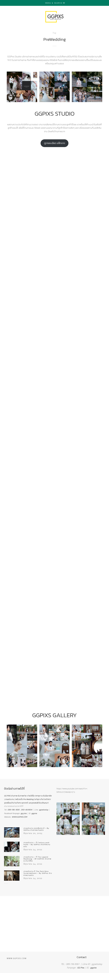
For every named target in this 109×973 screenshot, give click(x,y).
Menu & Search (55, 3)
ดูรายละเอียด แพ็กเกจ (54, 143)
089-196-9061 (13, 809)
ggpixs (34, 813)
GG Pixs (80, 967)
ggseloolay (43, 809)
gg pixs (24, 813)
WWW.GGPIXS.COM (19, 816)
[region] (54, 907)
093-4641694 (26, 809)
